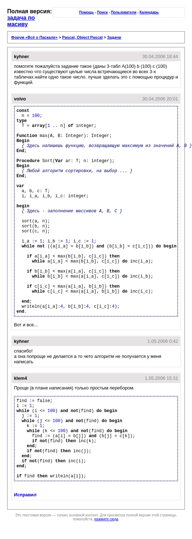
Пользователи (123, 12)
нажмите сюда (106, 519)
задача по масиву (21, 21)
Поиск (102, 12)
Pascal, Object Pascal (82, 37)
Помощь (86, 12)
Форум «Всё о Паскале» (34, 37)
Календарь (149, 12)
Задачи (114, 37)
